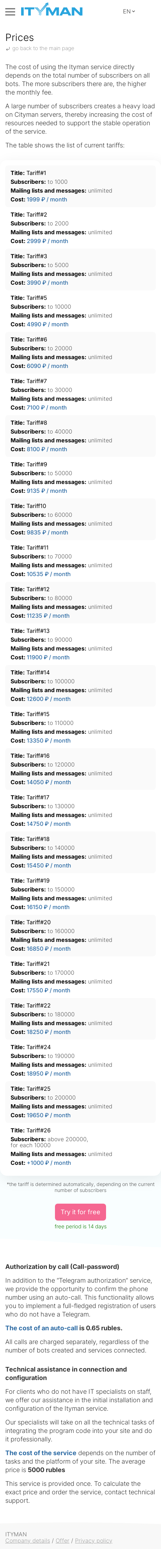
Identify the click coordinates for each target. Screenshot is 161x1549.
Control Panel (149, 11)
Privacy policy (93, 1540)
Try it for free (80, 1212)
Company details (27, 1540)
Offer (62, 1540)
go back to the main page (39, 48)
